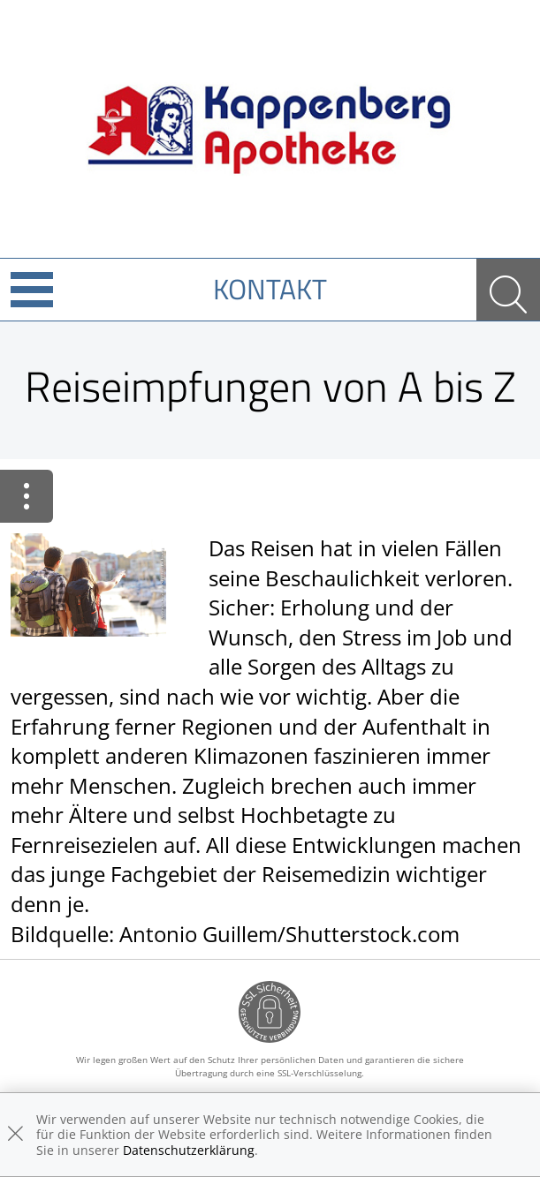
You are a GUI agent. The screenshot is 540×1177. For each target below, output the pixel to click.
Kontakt (270, 289)
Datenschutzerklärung (189, 1150)
